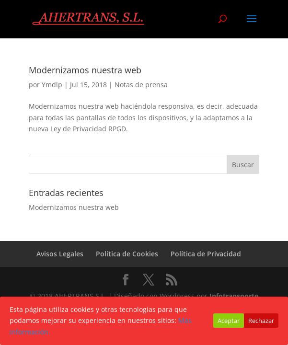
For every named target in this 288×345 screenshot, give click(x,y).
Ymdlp (52, 84)
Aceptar (229, 320)
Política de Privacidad (206, 253)
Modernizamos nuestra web (85, 70)
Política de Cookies (127, 253)
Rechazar (261, 320)
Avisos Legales (59, 253)
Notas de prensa (141, 84)
